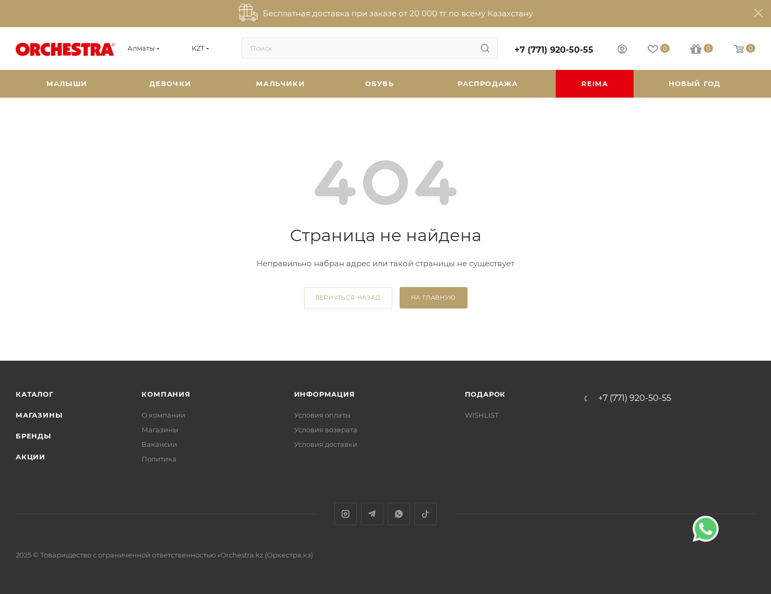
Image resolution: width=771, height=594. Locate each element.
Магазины (39, 415)
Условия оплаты (322, 415)
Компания (166, 394)
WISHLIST (481, 415)
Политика (159, 459)
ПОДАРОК (485, 394)
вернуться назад (348, 297)
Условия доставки (325, 444)
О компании (163, 415)
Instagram (345, 514)
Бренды (33, 436)
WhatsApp (399, 514)
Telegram (372, 514)
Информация (324, 394)
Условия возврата (325, 429)
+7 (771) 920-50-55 (554, 50)
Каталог (35, 394)
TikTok (425, 514)
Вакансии (159, 444)
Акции (30, 457)
